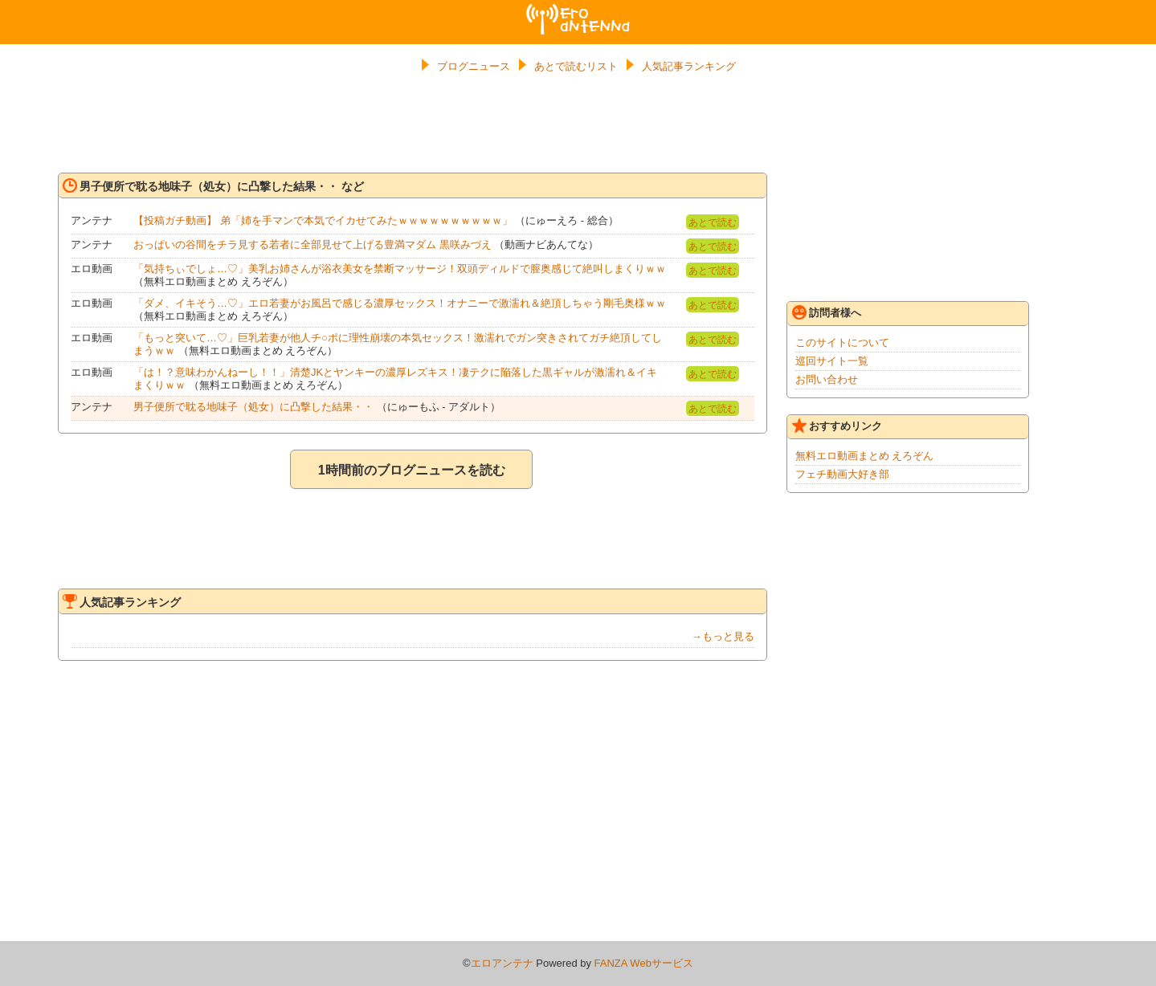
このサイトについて (842, 342)
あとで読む (712, 222)
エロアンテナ (578, 10)
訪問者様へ (826, 312)
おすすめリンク (837, 425)
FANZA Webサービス (643, 963)
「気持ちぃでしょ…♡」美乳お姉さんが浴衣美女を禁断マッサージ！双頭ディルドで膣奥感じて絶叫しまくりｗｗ (399, 269)
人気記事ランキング (689, 66)
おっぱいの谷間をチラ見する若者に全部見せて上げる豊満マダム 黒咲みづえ (312, 244)
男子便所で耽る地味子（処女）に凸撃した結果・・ (253, 407)
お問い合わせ (826, 379)
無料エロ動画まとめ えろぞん (864, 456)
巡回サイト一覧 (831, 361)
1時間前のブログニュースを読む (411, 470)
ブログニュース (473, 66)
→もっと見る (723, 636)
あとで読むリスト (576, 66)
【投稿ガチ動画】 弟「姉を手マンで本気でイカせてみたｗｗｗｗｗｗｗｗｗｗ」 (323, 220)
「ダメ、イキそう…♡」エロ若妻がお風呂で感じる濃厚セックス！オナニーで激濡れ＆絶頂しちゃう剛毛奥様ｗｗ (399, 303)
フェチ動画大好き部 (842, 474)
